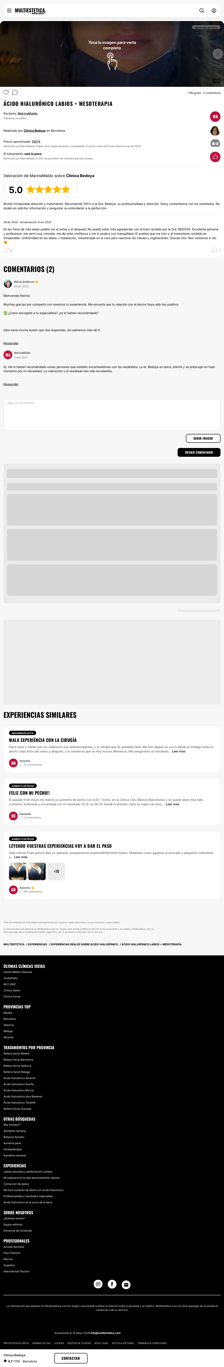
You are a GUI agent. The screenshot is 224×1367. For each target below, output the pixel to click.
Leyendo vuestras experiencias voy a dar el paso (60, 846)
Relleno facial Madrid (16, 1053)
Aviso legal (101, 1343)
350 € (36, 141)
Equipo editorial (13, 1224)
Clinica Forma (12, 996)
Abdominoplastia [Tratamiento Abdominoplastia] (23, 733)
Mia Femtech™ (12, 1124)
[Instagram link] (98, 1285)
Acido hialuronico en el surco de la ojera (28, 1202)
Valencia (9, 1025)
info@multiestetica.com (105, 1333)
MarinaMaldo (27, 113)
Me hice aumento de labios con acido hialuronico (33, 1190)
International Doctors (16, 1271)
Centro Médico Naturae (18, 972)
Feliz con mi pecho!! (29, 792)
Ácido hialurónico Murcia (19, 1090)
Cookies (59, 1343)
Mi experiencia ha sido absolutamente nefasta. (32, 1177)
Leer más (178, 751)
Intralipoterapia (13, 1149)
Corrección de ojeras (16, 1184)
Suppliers (9, 1265)
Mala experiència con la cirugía (43, 740)
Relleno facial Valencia (17, 1065)
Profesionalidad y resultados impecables (28, 1196)
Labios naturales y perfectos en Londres (28, 1171)
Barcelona (10, 1018)
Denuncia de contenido (18, 1230)
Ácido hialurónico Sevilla (19, 1084)
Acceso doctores (14, 1246)
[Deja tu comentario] (112, 414)
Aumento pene (12, 1143)
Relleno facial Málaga (17, 1072)
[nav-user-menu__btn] (214, 10)
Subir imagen (203, 438)
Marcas (8, 1259)
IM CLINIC (10, 984)
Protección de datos (16, 1343)
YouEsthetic (11, 978)
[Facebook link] (112, 1285)
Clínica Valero (12, 990)
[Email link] (126, 1284)
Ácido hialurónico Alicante (19, 1078)
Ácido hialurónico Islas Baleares (23, 1096)
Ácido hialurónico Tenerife (19, 1102)
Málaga (8, 1031)
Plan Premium (12, 1253)
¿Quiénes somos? (14, 1218)
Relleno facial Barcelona (18, 1059)
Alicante (9, 1037)
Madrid (8, 1012)
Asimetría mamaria (15, 1130)
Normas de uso (41, 1343)
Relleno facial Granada (17, 1108)
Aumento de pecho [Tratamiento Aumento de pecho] (23, 786)
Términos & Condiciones (152, 1343)
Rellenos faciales (14, 1137)
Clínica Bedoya (35, 130)
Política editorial (123, 1343)
